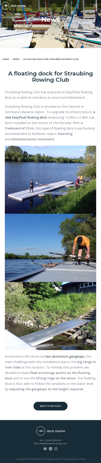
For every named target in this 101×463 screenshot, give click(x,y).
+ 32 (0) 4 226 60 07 (52, 443)
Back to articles (50, 406)
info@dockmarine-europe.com (53, 447)
